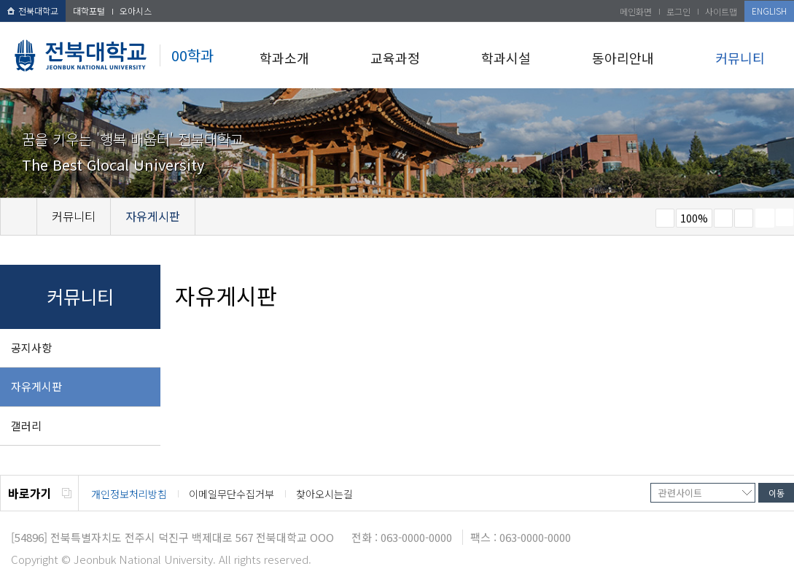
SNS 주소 (784, 217)
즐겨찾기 (743, 218)
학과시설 (506, 57)
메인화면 (636, 11)
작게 (664, 218)
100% (694, 218)
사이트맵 (721, 11)
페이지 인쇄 (764, 218)
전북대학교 (32, 10)
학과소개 (284, 57)
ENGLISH (769, 10)
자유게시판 (36, 386)
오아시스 (136, 10)
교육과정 (395, 57)
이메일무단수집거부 (231, 494)
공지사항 (31, 347)
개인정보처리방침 (129, 494)
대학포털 (89, 10)
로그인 (678, 11)
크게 (723, 218)
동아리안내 (623, 57)
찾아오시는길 (324, 494)
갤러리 (26, 425)
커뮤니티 (740, 57)
